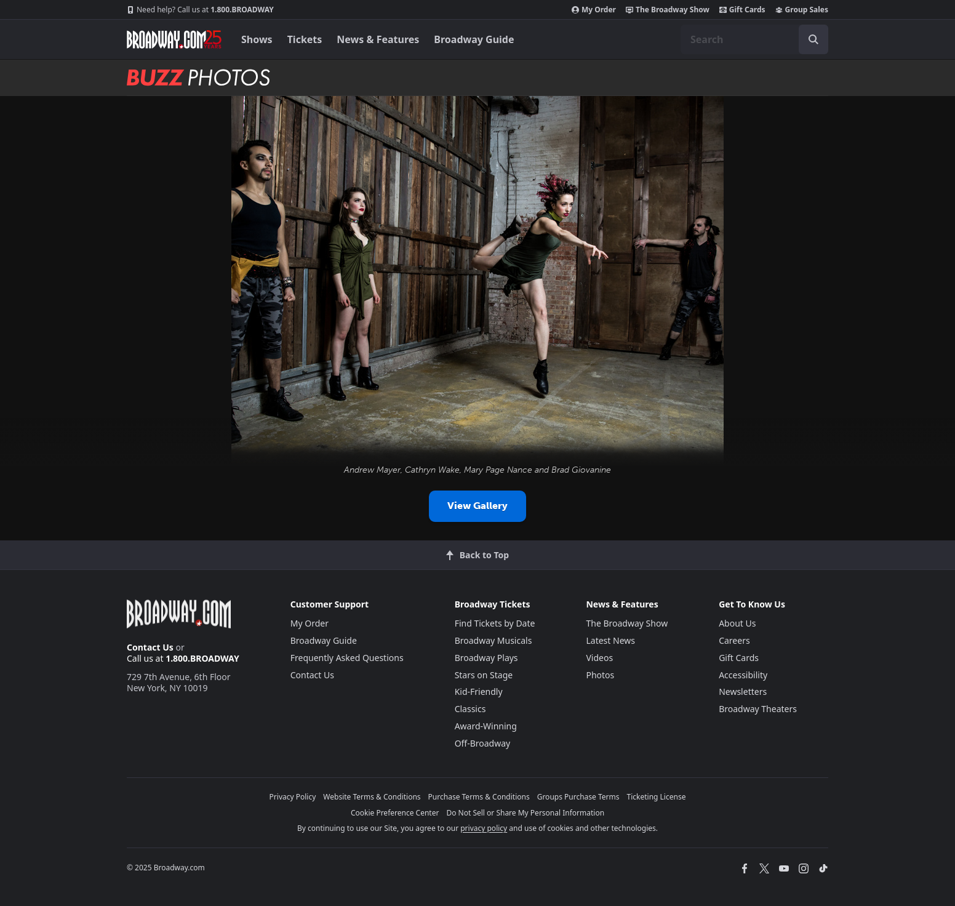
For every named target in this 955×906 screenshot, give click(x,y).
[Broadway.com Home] (174, 39)
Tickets (304, 39)
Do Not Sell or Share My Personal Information (525, 813)
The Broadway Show (667, 10)
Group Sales (801, 10)
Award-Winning (486, 726)
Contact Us (150, 647)
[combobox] (754, 39)
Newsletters (743, 691)
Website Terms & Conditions (371, 797)
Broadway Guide (474, 39)
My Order (594, 10)
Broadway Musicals (493, 640)
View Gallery (477, 505)
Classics (470, 709)
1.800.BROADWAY (200, 10)
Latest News (610, 640)
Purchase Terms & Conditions (479, 797)
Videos (599, 657)
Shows (257, 39)
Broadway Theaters (758, 709)
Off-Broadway (483, 743)
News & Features (378, 39)
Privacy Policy (293, 797)
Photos (600, 675)
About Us (737, 623)
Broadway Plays (486, 657)
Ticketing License (656, 797)
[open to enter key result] (813, 39)
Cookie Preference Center (395, 813)
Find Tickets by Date (495, 623)
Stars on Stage (484, 675)
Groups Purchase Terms (578, 797)
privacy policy (483, 828)
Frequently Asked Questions (347, 657)
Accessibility (743, 675)
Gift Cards (742, 10)
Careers (734, 640)
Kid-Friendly (479, 691)
